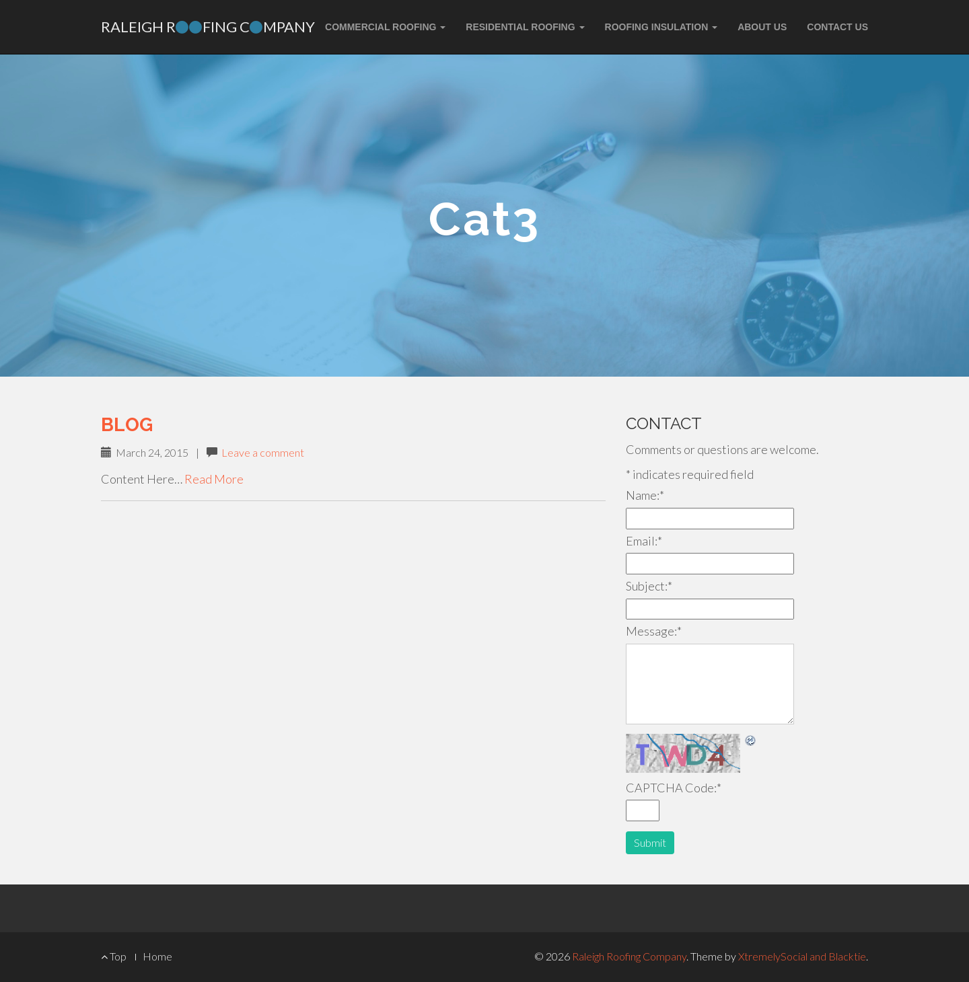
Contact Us (837, 27)
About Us (762, 27)
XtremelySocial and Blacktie (802, 956)
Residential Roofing (525, 27)
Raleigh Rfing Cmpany (208, 26)
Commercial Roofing (385, 27)
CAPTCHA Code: (673, 787)
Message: (654, 631)
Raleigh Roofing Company (629, 956)
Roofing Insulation (661, 27)
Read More (214, 478)
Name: (645, 495)
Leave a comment (262, 452)
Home (157, 956)
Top (114, 956)
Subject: (649, 585)
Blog (127, 425)
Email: (644, 540)
